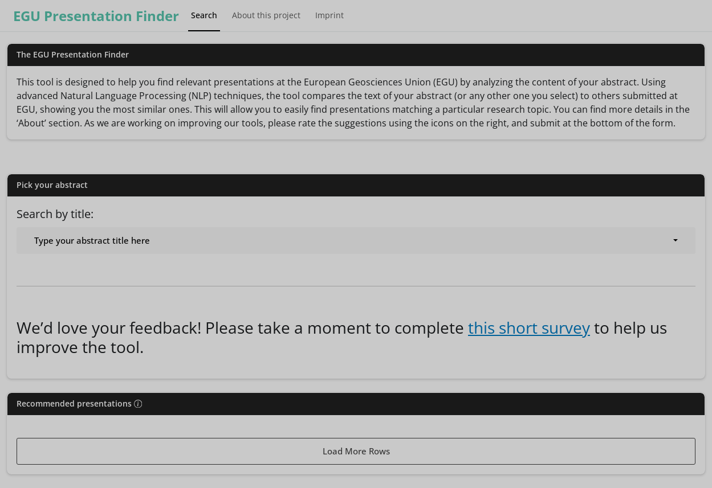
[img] (138, 404)
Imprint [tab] (329, 15)
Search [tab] (204, 15)
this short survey (529, 327)
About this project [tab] (266, 15)
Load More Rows (356, 451)
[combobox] (356, 240)
